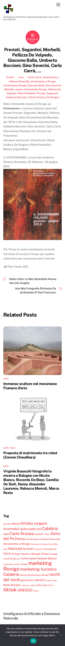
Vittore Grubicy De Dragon (43, 97)
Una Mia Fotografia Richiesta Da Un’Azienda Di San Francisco (35, 290)
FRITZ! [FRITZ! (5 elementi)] (7, 553)
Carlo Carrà (34, 77)
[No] (60, 635)
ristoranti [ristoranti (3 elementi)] (25, 585)
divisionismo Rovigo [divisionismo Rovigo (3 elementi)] (39, 544)
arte (21, 77)
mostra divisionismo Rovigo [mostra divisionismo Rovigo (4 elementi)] (34, 575)
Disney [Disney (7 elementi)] (20, 539)
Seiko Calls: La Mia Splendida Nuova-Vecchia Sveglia (33, 280)
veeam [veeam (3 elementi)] (36, 591)
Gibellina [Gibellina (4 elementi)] (26, 554)
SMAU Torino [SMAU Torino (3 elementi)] (47, 585)
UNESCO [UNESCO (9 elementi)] (24, 590)
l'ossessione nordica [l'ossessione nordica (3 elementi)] (11, 564)
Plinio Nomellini (26, 93)
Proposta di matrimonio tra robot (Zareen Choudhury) (30, 455)
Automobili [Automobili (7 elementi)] (11, 529)
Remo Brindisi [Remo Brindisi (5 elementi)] (11, 584)
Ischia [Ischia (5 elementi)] (24, 558)
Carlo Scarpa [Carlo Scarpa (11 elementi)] (22, 533)
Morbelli (9, 89)
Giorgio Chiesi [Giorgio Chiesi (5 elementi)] (40, 553)
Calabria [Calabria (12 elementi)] (50, 528)
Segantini (52, 93)
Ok (33, 641)
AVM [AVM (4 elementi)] (38, 529)
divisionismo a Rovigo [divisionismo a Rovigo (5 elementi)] (16, 543)
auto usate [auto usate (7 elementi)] (28, 529)
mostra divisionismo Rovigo (31, 89)
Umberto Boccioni (16, 97)
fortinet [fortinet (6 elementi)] (28, 548)
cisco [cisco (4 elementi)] (47, 534)
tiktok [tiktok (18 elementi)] (10, 589)
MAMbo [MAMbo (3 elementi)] (24, 564)
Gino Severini (53, 85)
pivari (10, 77)
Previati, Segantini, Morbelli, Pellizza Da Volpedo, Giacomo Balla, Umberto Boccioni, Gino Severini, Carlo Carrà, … (32, 60)
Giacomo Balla (36, 85)
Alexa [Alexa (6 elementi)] (16, 523)
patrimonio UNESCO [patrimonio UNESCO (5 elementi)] (32, 580)
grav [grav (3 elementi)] (19, 559)
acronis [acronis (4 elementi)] (7, 523)
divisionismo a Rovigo (43, 81)
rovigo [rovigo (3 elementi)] (32, 585)
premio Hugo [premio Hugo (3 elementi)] (51, 580)
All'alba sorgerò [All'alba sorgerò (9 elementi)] (33, 523)
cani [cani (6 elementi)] (6, 534)
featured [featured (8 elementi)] (15, 548)
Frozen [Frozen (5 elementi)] (16, 553)
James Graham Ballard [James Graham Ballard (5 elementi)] (43, 558)
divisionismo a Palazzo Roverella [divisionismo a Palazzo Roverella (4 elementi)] (43, 539)
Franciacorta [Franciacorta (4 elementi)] (49, 549)
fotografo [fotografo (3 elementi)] (38, 549)
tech (12, 448)
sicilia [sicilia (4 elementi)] (39, 585)
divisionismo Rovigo (14, 85)
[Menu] (58, 4)
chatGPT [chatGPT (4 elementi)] (39, 534)
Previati (41, 93)
